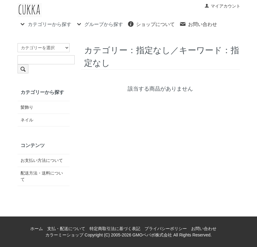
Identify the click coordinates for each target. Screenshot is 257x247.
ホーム (36, 228)
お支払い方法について (42, 160)
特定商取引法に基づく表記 (114, 228)
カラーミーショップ (64, 235)
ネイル (27, 119)
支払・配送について (66, 228)
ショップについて (151, 23)
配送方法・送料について (42, 176)
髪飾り (27, 107)
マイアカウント (222, 6)
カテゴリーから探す (45, 23)
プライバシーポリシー (166, 228)
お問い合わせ (198, 23)
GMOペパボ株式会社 (152, 235)
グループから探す (99, 23)
